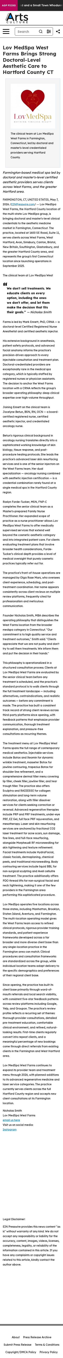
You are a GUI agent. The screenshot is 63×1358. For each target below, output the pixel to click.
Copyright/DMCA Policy (20, 1352)
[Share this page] (58, 31)
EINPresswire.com (22, 204)
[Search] (26, 31)
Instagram (9, 1129)
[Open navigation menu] (6, 31)
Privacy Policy (48, 1352)
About (16, 1337)
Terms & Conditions (47, 1344)
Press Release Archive (37, 1337)
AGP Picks (9, 5)
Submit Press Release (17, 1344)
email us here (11, 1120)
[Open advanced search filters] (49, 31)
